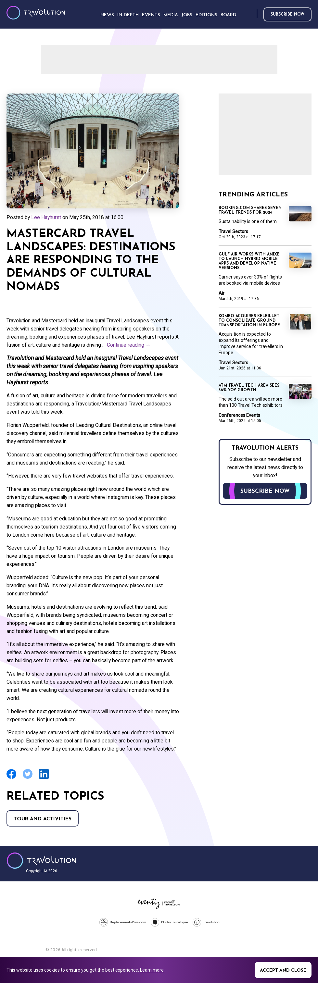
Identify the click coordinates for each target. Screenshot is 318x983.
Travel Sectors (233, 231)
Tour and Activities (42, 819)
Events (151, 15)
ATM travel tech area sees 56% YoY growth (249, 388)
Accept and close (283, 970)
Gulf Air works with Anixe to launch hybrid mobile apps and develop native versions (249, 261)
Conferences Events (239, 415)
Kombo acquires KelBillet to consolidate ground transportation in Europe (249, 320)
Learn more (152, 970)
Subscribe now (287, 15)
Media (170, 15)
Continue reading (129, 345)
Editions (206, 15)
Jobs (186, 15)
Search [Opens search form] (251, 14)
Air (221, 293)
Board (228, 15)
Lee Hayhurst (46, 217)
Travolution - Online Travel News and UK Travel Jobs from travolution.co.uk (41, 860)
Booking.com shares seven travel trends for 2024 (250, 210)
